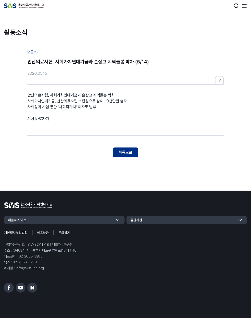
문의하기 (64, 233)
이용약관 (43, 233)
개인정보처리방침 (15, 233)
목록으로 (125, 152)
